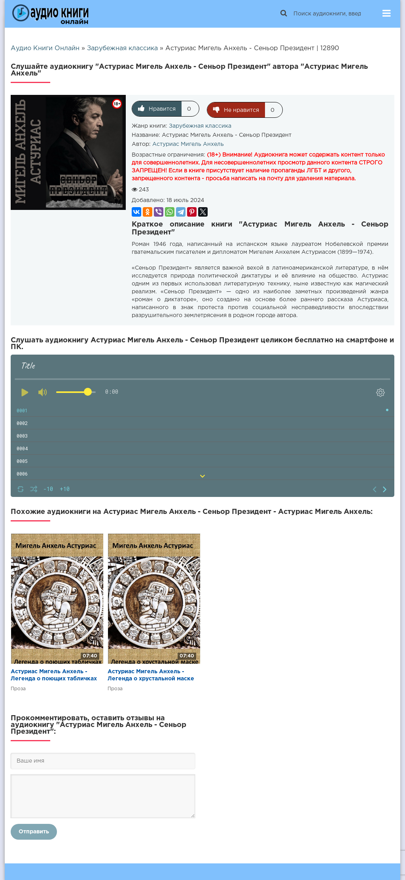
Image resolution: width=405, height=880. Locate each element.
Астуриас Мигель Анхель (188, 143)
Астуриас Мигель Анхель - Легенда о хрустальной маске (151, 674)
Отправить (34, 830)
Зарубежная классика (200, 125)
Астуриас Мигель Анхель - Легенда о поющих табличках (54, 674)
